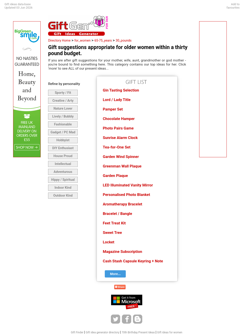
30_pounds (123, 40)
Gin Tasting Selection (121, 90)
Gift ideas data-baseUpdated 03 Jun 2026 (19, 5)
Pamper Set (113, 109)
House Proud (63, 156)
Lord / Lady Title (117, 99)
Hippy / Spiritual (63, 180)
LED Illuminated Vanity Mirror (128, 185)
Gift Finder (77, 332)
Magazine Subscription (122, 251)
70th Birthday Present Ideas (138, 332)
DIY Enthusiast (63, 148)
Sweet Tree (112, 232)
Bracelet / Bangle (117, 213)
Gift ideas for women (169, 332)
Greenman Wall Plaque (122, 166)
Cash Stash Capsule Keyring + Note (133, 261)
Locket (108, 242)
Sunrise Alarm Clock (120, 137)
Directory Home (59, 40)
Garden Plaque (115, 175)
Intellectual (63, 164)
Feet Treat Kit (114, 223)
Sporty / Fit (63, 93)
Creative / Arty (63, 101)
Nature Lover (63, 109)
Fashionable (63, 124)
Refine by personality (64, 84)
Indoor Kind (62, 188)
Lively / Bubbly (63, 116)
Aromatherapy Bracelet (122, 204)
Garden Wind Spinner (121, 156)
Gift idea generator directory (102, 332)
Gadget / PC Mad (63, 132)
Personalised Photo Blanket (126, 194)
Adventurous (63, 172)
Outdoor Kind (62, 196)
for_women (83, 40)
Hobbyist (63, 140)
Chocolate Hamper (119, 118)
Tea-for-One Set (116, 147)
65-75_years (103, 40)
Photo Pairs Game (118, 128)
